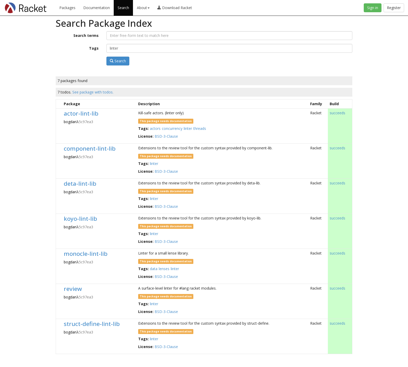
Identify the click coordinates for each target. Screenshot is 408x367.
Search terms (86, 35)
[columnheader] (59, 103)
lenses (164, 268)
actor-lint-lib (81, 113)
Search (123, 7)
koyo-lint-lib (80, 219)
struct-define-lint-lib (92, 324)
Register (394, 7)
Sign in (372, 7)
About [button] (143, 7)
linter (188, 128)
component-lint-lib (90, 148)
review (73, 289)
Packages (67, 7)
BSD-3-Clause (166, 136)
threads (199, 128)
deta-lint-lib (80, 183)
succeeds (337, 112)
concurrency (172, 128)
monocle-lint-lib (85, 254)
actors (155, 128)
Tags (94, 48)
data (153, 268)
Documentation (96, 7)
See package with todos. (92, 92)
